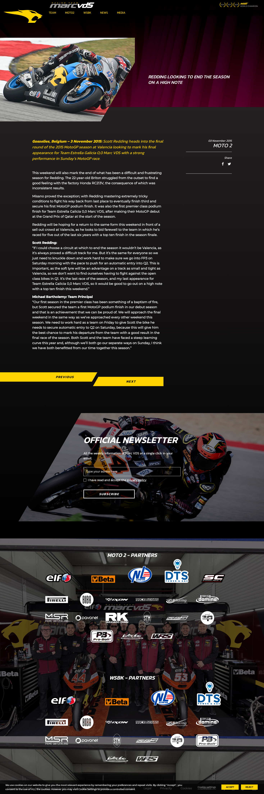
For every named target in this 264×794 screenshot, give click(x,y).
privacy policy (136, 480)
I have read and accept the (117, 480)
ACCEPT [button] (230, 787)
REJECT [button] (249, 787)
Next (131, 381)
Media (121, 12)
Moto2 (69, 12)
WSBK (87, 12)
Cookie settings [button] (207, 787)
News (104, 12)
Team (52, 12)
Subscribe (109, 494)
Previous (65, 376)
